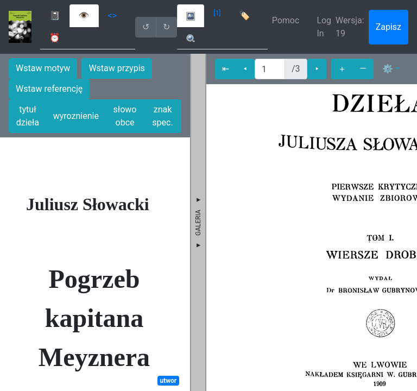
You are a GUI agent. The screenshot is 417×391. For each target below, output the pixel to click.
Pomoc (286, 20)
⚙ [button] (387, 69)
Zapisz (388, 27)
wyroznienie (76, 116)
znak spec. (162, 116)
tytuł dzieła (27, 116)
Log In (324, 27)
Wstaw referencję (49, 89)
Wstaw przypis (116, 68)
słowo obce (125, 116)
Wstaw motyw (43, 68)
